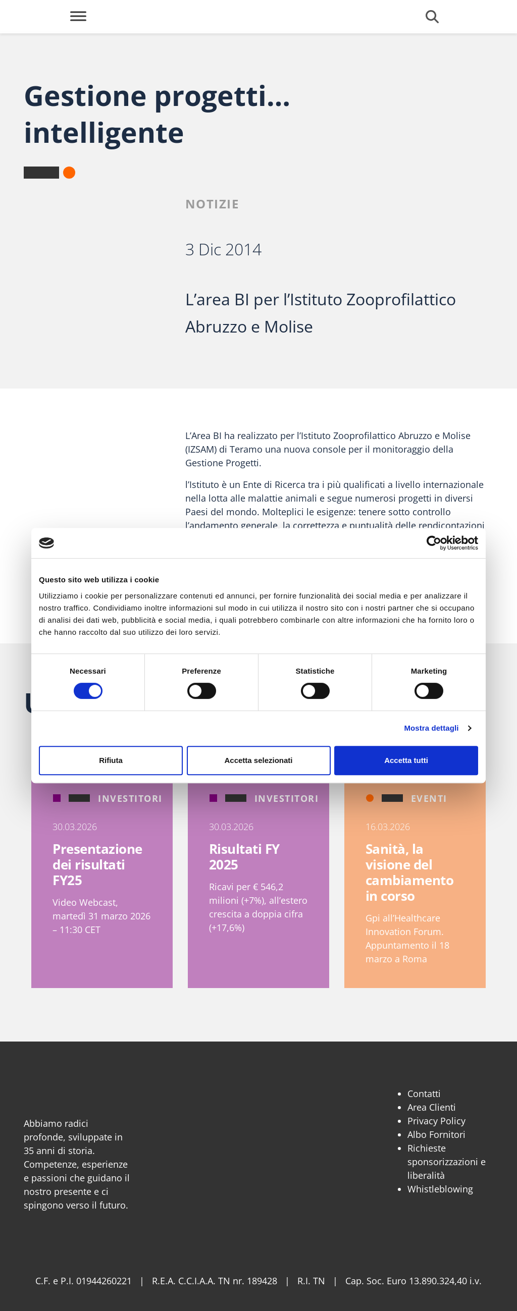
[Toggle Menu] (78, 16)
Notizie (212, 203)
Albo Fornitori (436, 1134)
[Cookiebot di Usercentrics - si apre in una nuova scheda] (434, 543)
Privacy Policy (436, 1121)
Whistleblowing (440, 1189)
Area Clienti (431, 1107)
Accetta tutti (406, 760)
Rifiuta (111, 760)
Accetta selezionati (258, 760)
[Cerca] (432, 16)
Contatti (424, 1093)
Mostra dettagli (431, 728)
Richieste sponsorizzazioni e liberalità (446, 1161)
